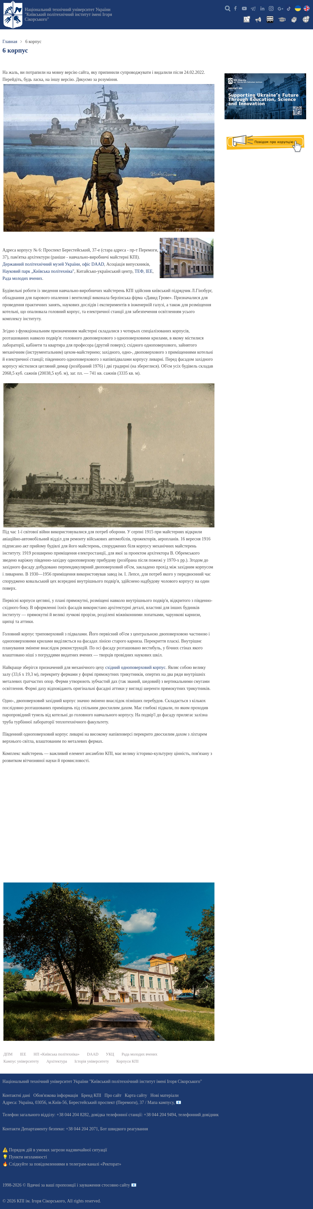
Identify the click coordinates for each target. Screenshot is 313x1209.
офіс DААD (93, 264)
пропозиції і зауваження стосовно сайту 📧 (96, 1185)
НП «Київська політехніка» (56, 1054)
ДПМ (7, 1054)
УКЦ (110, 1054)
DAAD (93, 1054)
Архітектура (56, 1061)
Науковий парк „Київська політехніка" (38, 271)
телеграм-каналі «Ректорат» (95, 1164)
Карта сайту (136, 1095)
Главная (9, 41)
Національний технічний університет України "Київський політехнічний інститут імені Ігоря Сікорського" (68, 14)
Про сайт (112, 1095)
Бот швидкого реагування (124, 1128)
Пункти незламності (28, 1157)
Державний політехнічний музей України (41, 264)
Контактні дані (16, 1095)
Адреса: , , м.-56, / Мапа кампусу (88, 1102)
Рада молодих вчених (22, 278)
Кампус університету (21, 1061)
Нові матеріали (164, 1095)
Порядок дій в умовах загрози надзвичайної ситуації (58, 1149)
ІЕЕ (149, 271)
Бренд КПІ (91, 1095)
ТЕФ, (139, 271)
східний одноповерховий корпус (135, 667)
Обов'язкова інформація (56, 1095)
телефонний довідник (198, 1114)
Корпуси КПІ (127, 1061)
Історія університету (92, 1061)
